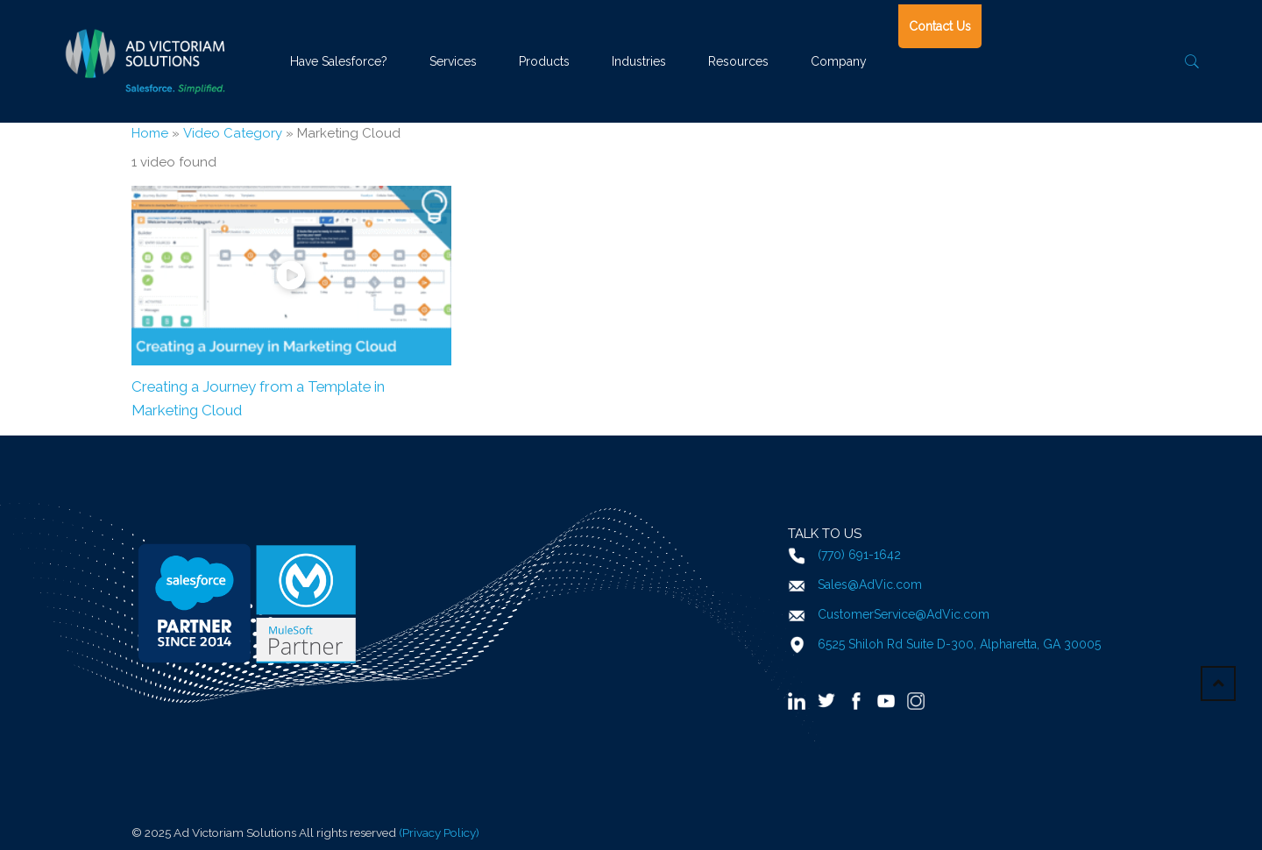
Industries (639, 61)
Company (839, 61)
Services (453, 61)
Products (544, 61)
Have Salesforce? (338, 61)
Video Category (232, 133)
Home (149, 133)
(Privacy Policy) (439, 832)
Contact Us (940, 26)
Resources (738, 61)
